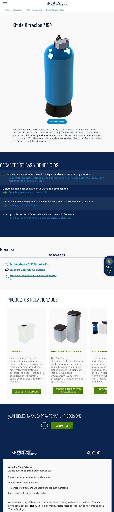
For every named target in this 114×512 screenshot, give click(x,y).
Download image (57, 121)
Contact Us (62, 425)
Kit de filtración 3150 (55, 10)
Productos (17, 10)
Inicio (6, 10)
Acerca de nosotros (21, 465)
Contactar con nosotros (23, 460)
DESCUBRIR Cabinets (27, 391)
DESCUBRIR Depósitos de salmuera (68, 390)
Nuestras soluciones (46, 465)
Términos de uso (70, 460)
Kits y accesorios (34, 10)
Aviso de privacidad (48, 460)
